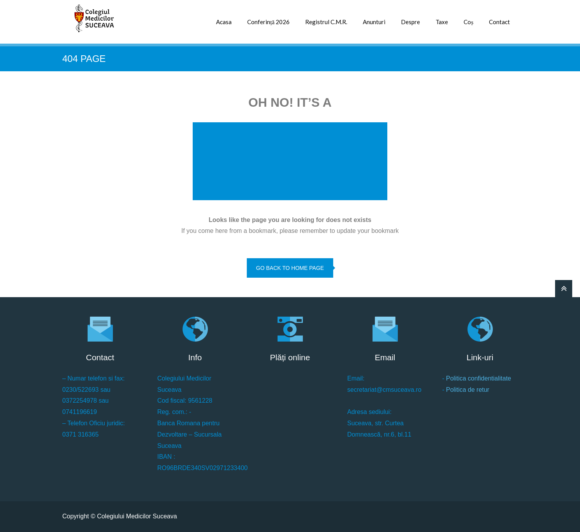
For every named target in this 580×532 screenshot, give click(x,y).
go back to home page (290, 268)
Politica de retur (467, 389)
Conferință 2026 (268, 21)
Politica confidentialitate (478, 378)
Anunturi (374, 21)
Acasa (224, 21)
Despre (410, 21)
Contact (499, 21)
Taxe (442, 21)
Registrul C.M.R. (326, 21)
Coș (468, 21)
